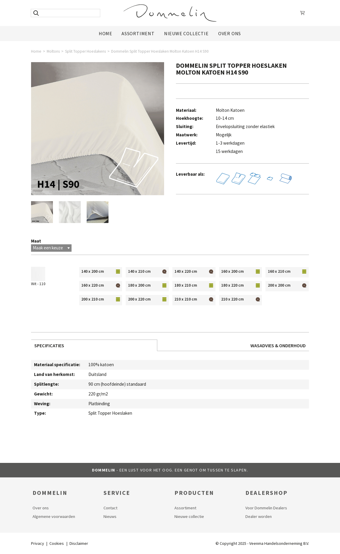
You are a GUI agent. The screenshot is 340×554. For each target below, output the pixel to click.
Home (105, 33)
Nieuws (109, 516)
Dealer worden (258, 516)
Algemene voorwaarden (54, 516)
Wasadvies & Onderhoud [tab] (278, 345)
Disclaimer (78, 543)
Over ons (229, 33)
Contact (110, 508)
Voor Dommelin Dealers (266, 508)
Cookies (56, 543)
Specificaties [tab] (49, 345)
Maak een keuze (51, 248)
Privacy (37, 543)
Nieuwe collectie (189, 516)
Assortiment (138, 33)
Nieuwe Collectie (186, 33)
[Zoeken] (36, 13)
